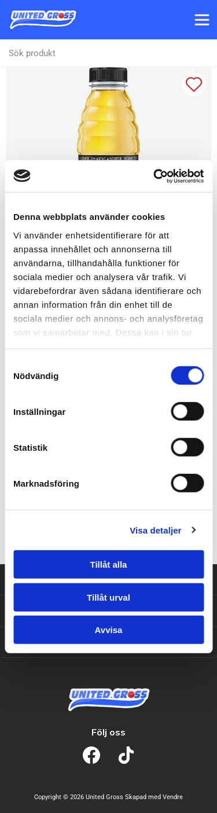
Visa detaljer (155, 530)
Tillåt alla (108, 564)
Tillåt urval (108, 597)
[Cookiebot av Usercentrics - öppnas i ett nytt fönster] (154, 175)
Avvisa (109, 630)
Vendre (173, 797)
